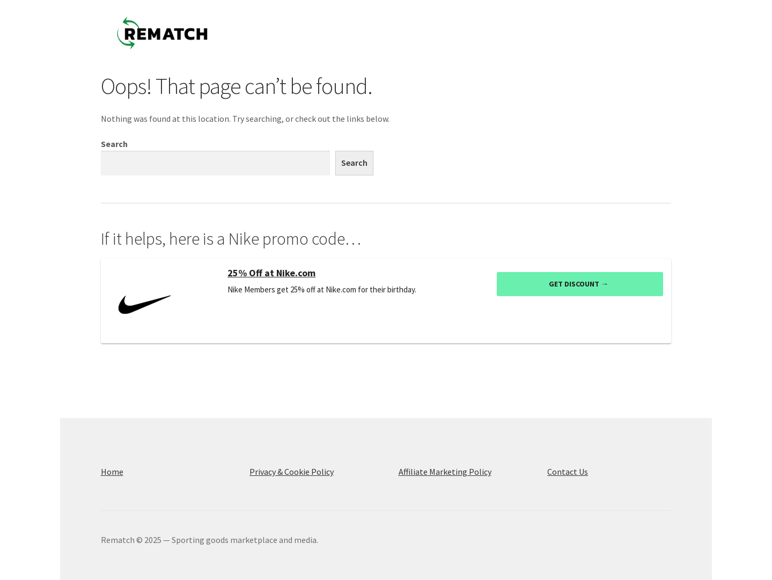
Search (114, 143)
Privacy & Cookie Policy (291, 471)
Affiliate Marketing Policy (445, 471)
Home (112, 471)
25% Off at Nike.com (271, 273)
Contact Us (567, 471)
